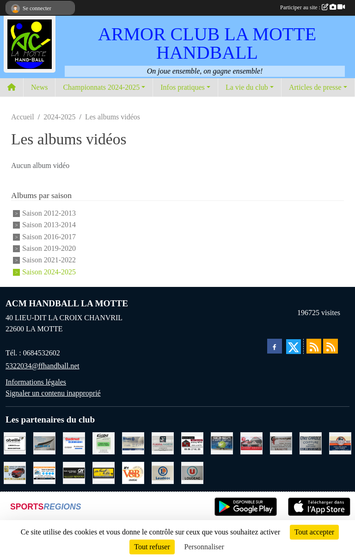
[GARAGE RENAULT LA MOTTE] (15, 472)
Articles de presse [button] (315, 87)
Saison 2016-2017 (49, 237)
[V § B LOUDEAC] (133, 472)
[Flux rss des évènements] (330, 346)
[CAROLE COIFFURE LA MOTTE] (311, 443)
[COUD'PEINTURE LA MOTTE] (281, 443)
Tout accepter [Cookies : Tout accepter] (314, 532)
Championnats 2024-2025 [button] (101, 87)
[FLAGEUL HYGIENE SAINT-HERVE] (163, 443)
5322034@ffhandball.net (43, 366)
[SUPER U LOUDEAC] (192, 472)
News (39, 87)
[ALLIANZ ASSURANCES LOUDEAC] (133, 443)
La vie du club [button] (247, 87)
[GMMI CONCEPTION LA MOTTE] (44, 443)
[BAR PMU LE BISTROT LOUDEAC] (251, 443)
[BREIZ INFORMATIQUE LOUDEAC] (44, 472)
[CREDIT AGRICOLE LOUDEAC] (74, 472)
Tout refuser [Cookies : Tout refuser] (152, 547)
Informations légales (36, 382)
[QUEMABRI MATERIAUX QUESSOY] (74, 443)
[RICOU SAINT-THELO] (103, 443)
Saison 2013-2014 (49, 225)
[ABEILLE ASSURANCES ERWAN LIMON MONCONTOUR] (15, 443)
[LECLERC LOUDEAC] (163, 472)
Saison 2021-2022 (49, 260)
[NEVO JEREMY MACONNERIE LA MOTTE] (192, 443)
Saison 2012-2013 (49, 213)
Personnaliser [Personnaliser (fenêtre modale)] (204, 547)
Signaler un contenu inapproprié (53, 393)
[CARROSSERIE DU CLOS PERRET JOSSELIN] (340, 443)
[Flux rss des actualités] (313, 346)
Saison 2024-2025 (49, 272)
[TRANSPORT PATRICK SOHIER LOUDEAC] (222, 443)
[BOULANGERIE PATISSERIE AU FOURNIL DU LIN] (103, 472)
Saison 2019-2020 (49, 248)
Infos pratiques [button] (182, 87)
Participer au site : (312, 7)
